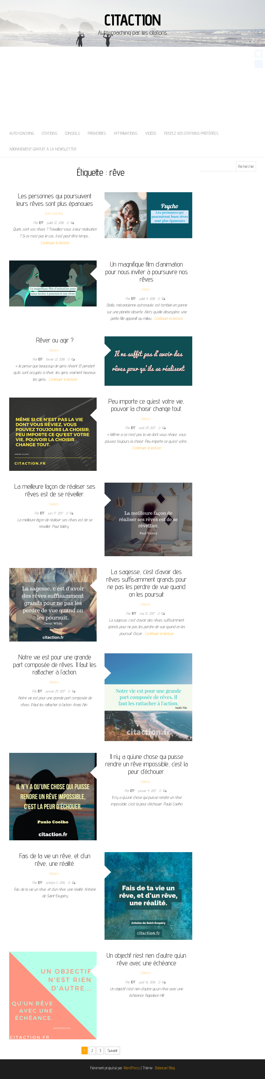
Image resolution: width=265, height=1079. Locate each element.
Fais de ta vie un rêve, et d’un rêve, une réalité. (54, 859)
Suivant (112, 1050)
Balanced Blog (165, 1067)
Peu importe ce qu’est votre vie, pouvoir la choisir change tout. (146, 405)
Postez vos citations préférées (191, 133)
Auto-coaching (21, 133)
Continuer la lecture (55, 242)
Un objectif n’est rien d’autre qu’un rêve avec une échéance (146, 959)
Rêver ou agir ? (55, 340)
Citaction (132, 19)
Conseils (72, 133)
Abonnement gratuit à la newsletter (42, 149)
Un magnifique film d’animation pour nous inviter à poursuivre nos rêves (146, 271)
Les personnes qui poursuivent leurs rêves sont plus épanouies (55, 199)
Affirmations (125, 133)
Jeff (42, 223)
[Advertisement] (132, 86)
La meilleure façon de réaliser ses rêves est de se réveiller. (54, 490)
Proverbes (97, 133)
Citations (49, 133)
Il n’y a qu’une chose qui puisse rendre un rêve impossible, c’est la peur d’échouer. (146, 763)
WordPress (131, 1067)
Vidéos (150, 133)
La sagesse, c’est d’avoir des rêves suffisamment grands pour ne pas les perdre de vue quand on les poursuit (146, 582)
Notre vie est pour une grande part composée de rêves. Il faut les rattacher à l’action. (54, 664)
